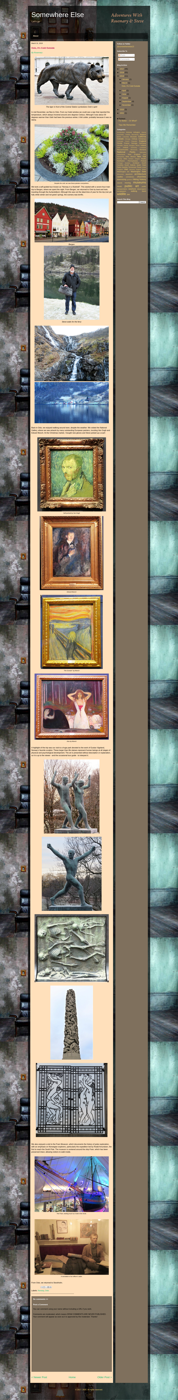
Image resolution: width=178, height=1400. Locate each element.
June (124, 94)
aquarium (129, 174)
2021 (122, 113)
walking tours (138, 191)
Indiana (143, 145)
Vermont (132, 169)
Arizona (129, 132)
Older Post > (104, 1377)
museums (139, 182)
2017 (122, 69)
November (126, 105)
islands (119, 183)
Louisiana (143, 147)
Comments (124, 59)
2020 (122, 110)
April (124, 91)
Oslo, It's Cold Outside (131, 86)
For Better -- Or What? (128, 121)
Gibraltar (120, 145)
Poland (143, 161)
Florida (119, 143)
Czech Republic (131, 141)
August (125, 98)
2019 (122, 76)
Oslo (47, 1291)
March (125, 83)
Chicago (127, 139)
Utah (126, 169)
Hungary (132, 145)
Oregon (137, 159)
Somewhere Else (57, 15)
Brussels (133, 137)
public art (132, 186)
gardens (129, 179)
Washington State (138, 172)
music (119, 186)
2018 (122, 72)
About (35, 36)
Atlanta (143, 132)
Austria (127, 134)
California (142, 137)
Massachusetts (122, 150)
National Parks (126, 152)
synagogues (121, 191)
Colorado (120, 141)
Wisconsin (120, 174)
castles (120, 177)
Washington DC (123, 172)
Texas (139, 167)
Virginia (138, 169)
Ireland (125, 147)
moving (128, 183)
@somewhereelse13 (125, 47)
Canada (120, 139)
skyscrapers (141, 189)
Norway (41, 1291)
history (143, 179)
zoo (128, 194)
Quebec (127, 163)
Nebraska (143, 152)
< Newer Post (39, 1377)
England (142, 141)
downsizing (121, 179)
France (126, 143)
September (127, 101)
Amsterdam (121, 132)
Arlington (136, 132)
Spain (139, 165)
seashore (132, 189)
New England (134, 154)
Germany (142, 143)
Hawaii (126, 145)
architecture (140, 174)
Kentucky (134, 147)
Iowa (118, 147)
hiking (136, 179)
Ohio (125, 159)
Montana (143, 150)
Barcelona (135, 134)
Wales (144, 169)
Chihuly (134, 139)
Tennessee (132, 167)
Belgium (143, 134)
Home (72, 1377)
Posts (122, 55)
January (125, 79)
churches (141, 176)
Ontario (130, 159)
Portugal (120, 163)
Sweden (125, 167)
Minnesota (133, 150)
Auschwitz (120, 134)
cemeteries (130, 177)
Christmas (142, 139)
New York (141, 157)
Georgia (134, 143)
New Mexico (131, 157)
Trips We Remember (127, 125)
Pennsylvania (133, 161)
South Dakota (130, 165)
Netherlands (121, 154)
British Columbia (123, 137)
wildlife (121, 194)
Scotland (136, 163)
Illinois (138, 145)
